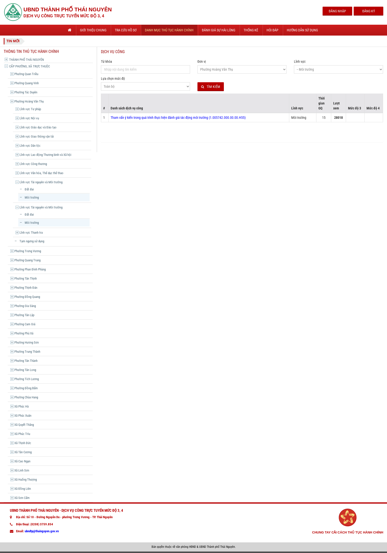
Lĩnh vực (300, 61)
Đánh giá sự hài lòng (218, 30)
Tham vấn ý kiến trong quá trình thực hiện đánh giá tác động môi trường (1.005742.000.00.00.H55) (178, 118)
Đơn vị (201, 61)
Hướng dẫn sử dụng (302, 30)
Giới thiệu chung (93, 30)
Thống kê (251, 30)
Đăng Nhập (337, 11)
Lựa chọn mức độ (113, 79)
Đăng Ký (368, 11)
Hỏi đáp (272, 30)
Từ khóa (106, 61)
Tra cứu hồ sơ (125, 30)
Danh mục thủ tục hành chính (169, 30)
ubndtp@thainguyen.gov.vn (42, 531)
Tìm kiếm (210, 86)
